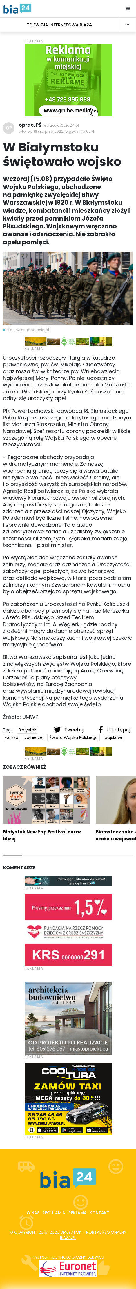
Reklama (77, 1212)
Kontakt (99, 1212)
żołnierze (34, 737)
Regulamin (54, 1212)
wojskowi (113, 737)
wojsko (11, 737)
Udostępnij (114, 729)
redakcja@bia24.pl (61, 125)
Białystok (27, 730)
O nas (33, 1212)
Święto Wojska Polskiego (73, 737)
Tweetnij (69, 729)
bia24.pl (68, 1237)
